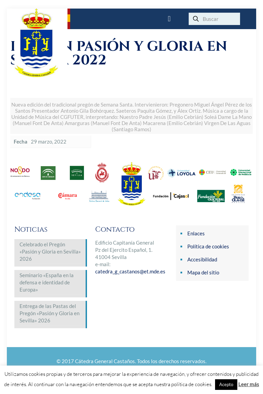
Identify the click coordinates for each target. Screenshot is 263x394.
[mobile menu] (169, 19)
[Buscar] (214, 19)
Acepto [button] (226, 384)
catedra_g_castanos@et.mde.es (130, 271)
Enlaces (196, 233)
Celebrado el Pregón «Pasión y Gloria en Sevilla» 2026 (50, 251)
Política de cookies (208, 246)
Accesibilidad (202, 259)
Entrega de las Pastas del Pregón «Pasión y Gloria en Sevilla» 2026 (49, 313)
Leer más (248, 384)
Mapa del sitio (203, 272)
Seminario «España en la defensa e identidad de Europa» (47, 282)
